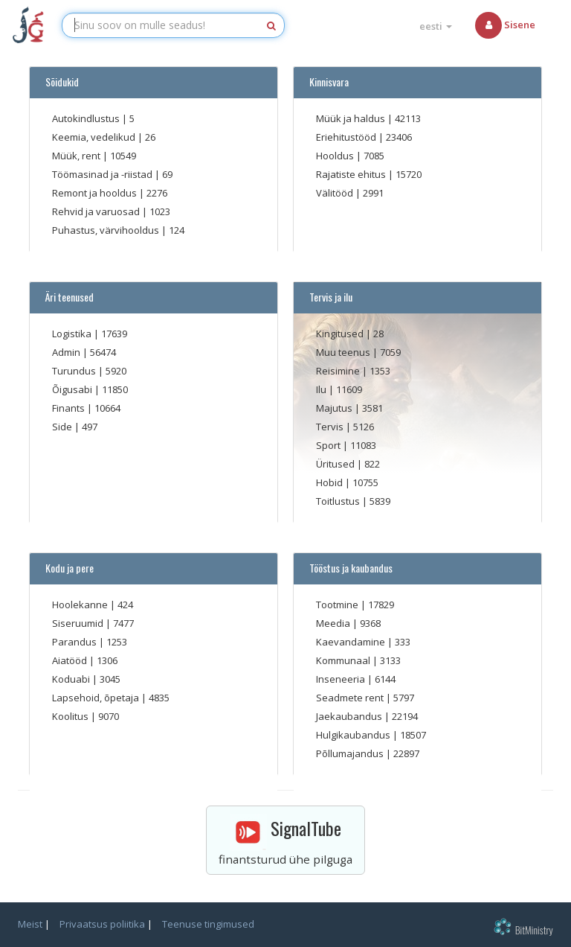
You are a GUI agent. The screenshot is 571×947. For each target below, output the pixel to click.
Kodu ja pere (67, 568)
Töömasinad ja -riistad (103, 174)
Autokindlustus (87, 118)
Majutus (335, 408)
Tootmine (338, 604)
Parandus (75, 641)
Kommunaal (344, 660)
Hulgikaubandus (354, 735)
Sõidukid (60, 81)
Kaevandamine (351, 641)
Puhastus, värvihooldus (106, 230)
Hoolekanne (81, 604)
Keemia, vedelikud (95, 137)
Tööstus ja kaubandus (349, 568)
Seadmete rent (351, 697)
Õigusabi (73, 389)
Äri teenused (67, 297)
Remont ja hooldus (95, 193)
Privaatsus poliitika (102, 924)
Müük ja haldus (351, 118)
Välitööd (335, 193)
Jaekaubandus (350, 716)
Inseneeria (341, 679)
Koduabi (72, 679)
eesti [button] (435, 26)
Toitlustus (339, 501)
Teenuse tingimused (208, 924)
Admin (67, 352)
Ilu (322, 389)
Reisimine (339, 370)
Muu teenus (344, 352)
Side (63, 426)
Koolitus (71, 716)
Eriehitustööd (347, 137)
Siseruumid (79, 623)
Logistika (73, 333)
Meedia (334, 623)
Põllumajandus (351, 753)
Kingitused (341, 333)
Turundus (75, 370)
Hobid (330, 482)
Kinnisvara (327, 81)
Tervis (331, 426)
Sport (329, 445)
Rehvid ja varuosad (97, 211)
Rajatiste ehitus (352, 174)
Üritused (336, 464)
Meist (30, 924)
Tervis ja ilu (328, 297)
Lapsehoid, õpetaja (96, 697)
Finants (69, 408)
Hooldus (336, 155)
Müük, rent (77, 155)
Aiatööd (70, 660)
